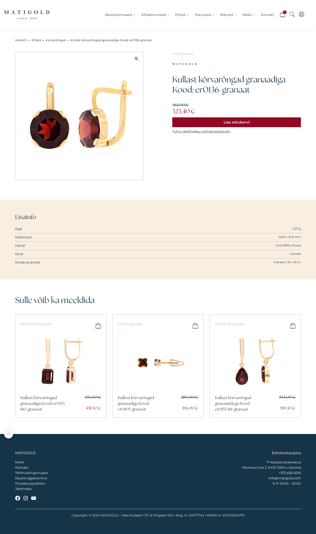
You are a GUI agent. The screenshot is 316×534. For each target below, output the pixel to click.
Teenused (204, 15)
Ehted (182, 15)
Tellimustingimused (31, 473)
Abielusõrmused (120, 15)
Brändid (228, 15)
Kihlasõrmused (155, 15)
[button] (136, 58)
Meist (19, 462)
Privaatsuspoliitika (30, 483)
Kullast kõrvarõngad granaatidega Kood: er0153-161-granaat (233, 404)
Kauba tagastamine (31, 478)
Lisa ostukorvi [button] (98, 326)
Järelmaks (23, 489)
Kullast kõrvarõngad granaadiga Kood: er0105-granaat (136, 404)
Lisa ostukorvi (237, 122)
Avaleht (21, 40)
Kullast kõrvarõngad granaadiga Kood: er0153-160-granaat (43, 404)
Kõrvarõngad (56, 40)
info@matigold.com (284, 478)
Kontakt (267, 15)
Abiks (248, 15)
